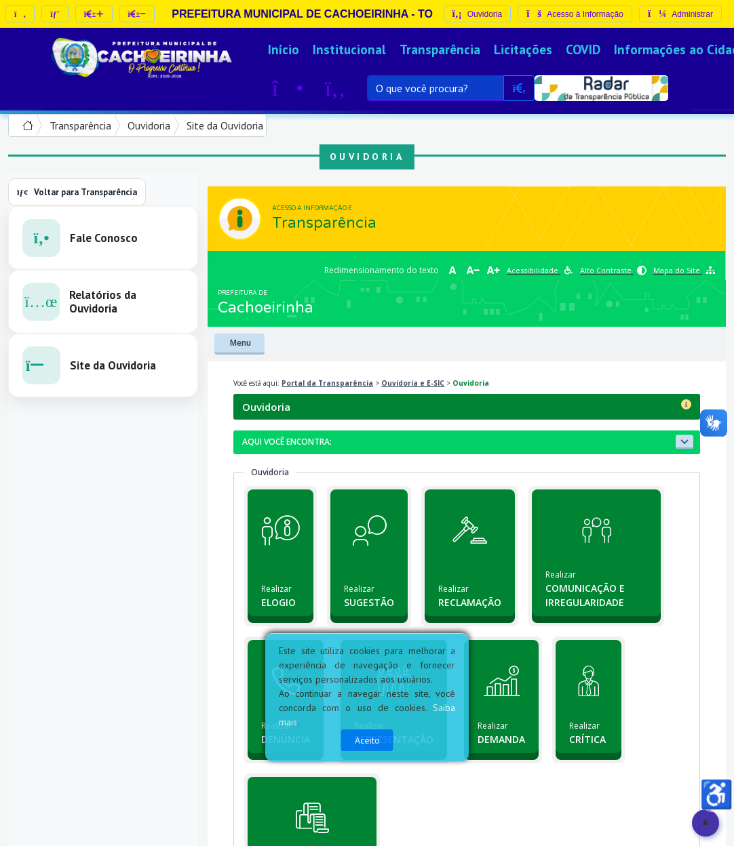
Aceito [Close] (367, 740)
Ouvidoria (149, 125)
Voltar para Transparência (77, 192)
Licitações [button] (523, 49)
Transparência (440, 49)
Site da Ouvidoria (225, 125)
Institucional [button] (349, 49)
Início (283, 49)
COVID (583, 49)
